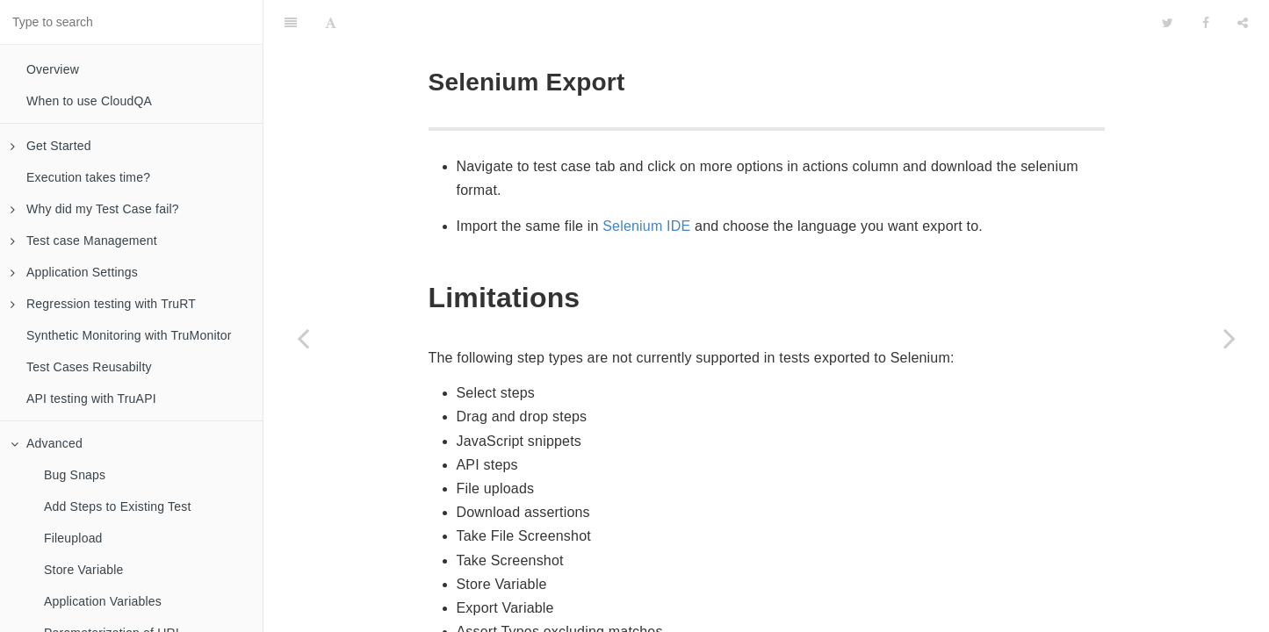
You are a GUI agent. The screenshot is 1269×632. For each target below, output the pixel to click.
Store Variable (83, 570)
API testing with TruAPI (91, 398)
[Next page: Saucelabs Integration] (1229, 338)
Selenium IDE (646, 182)
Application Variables (103, 601)
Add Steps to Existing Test (117, 506)
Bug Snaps (74, 475)
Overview (52, 69)
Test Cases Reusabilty (89, 367)
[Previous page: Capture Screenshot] (302, 338)
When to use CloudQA (89, 101)
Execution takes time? (88, 177)
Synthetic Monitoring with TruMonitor (129, 335)
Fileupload (73, 538)
